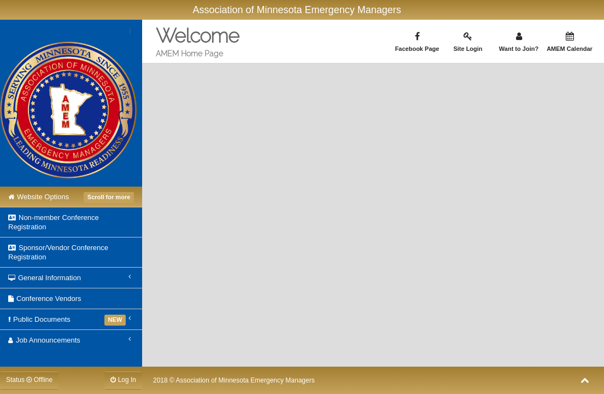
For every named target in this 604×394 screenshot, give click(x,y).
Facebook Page (417, 42)
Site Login (467, 42)
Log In (123, 380)
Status (29, 380)
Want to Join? (518, 42)
